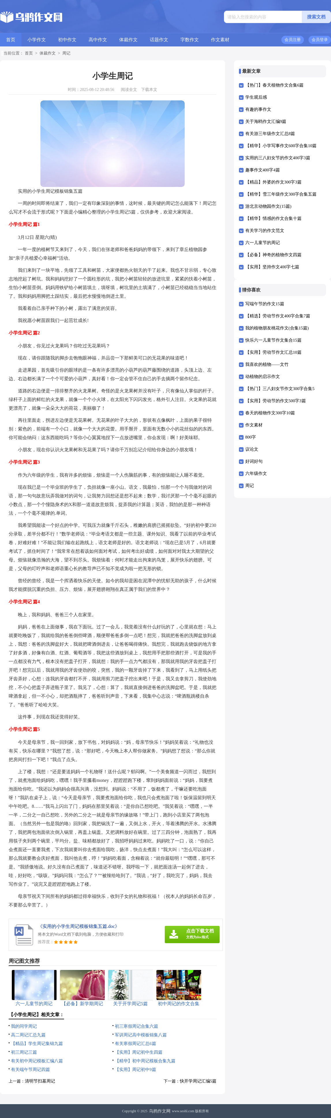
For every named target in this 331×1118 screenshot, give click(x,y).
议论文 (251, 449)
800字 (250, 437)
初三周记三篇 (24, 1052)
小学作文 (36, 39)
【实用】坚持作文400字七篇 (272, 267)
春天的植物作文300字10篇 (270, 413)
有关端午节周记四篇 (30, 1069)
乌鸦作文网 (160, 1111)
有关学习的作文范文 (264, 230)
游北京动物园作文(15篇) (268, 206)
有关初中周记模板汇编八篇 (37, 1061)
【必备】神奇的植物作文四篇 (273, 254)
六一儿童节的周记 (262, 242)
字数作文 (189, 39)
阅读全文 (129, 89)
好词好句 (254, 461)
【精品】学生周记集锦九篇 (37, 1043)
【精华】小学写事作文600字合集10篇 (281, 145)
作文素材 (220, 39)
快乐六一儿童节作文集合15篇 (273, 340)
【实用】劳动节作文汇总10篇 (273, 352)
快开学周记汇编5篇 (198, 1081)
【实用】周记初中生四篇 (138, 1052)
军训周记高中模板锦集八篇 (141, 1035)
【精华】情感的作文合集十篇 (273, 218)
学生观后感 (256, 97)
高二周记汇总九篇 (28, 1035)
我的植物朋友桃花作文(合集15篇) (277, 328)
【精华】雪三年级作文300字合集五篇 (281, 194)
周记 (66, 53)
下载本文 (149, 89)
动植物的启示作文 (262, 376)
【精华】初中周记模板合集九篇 (145, 1061)
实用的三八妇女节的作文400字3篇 (277, 158)
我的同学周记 (24, 1026)
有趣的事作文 (258, 109)
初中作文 (67, 39)
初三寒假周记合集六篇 (136, 1026)
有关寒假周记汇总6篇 (135, 1043)
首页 (10, 39)
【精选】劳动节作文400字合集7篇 (277, 316)
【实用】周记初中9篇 (135, 1069)
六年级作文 (256, 473)
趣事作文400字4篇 (262, 170)
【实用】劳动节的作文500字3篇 (275, 400)
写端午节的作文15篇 (264, 303)
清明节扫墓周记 (40, 1081)
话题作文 (159, 39)
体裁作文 (128, 39)
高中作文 (98, 39)
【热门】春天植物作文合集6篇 (274, 85)
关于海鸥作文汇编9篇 (266, 121)
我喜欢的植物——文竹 (267, 364)
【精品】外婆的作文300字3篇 (273, 182)
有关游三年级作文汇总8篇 (270, 133)
